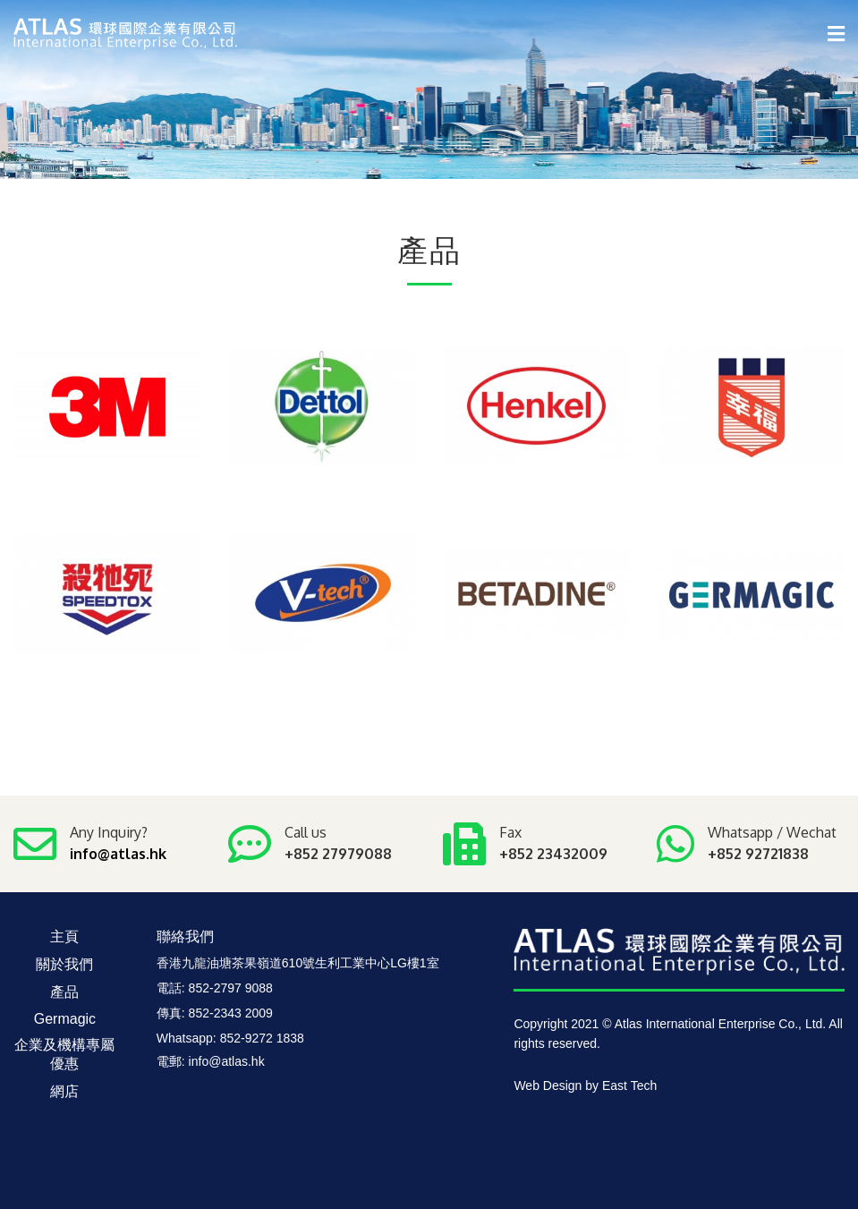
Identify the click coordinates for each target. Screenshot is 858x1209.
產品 (64, 992)
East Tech (629, 1085)
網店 (64, 1091)
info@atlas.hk (118, 854)
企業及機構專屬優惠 (64, 1054)
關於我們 (64, 964)
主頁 (64, 936)
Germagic (65, 1018)
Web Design (548, 1085)
